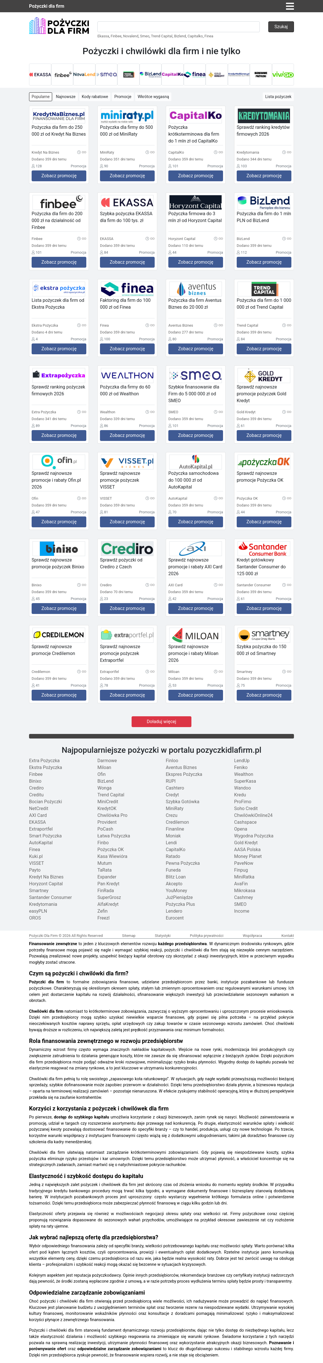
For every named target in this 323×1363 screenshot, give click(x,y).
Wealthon (243, 774)
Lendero (174, 911)
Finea (209, 36)
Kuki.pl (36, 856)
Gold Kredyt (246, 842)
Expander (106, 877)
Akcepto (174, 883)
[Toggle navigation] (290, 6)
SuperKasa (245, 781)
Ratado (173, 856)
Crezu (171, 815)
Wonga (104, 788)
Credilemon (177, 822)
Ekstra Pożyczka (45, 767)
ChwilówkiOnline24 (253, 815)
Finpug (241, 870)
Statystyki (162, 935)
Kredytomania (43, 904)
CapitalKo (175, 849)
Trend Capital (161, 36)
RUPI (171, 781)
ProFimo (242, 801)
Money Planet (248, 856)
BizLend (105, 781)
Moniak (173, 836)
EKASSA (37, 822)
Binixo (35, 781)
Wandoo (242, 788)
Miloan (104, 767)
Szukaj (281, 26)
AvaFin (241, 883)
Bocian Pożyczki (45, 801)
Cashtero (175, 788)
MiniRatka (244, 877)
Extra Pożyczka (44, 760)
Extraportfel (41, 829)
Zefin (102, 911)
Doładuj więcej (161, 721)
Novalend (130, 36)
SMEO (240, 904)
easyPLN (38, 911)
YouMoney (176, 890)
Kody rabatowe (95, 96)
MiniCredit (107, 801)
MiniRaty (174, 808)
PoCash (105, 829)
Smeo (145, 36)
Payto (34, 870)
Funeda (173, 870)
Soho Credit (246, 808)
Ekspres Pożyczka (184, 774)
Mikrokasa (244, 890)
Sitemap (129, 935)
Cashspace (245, 822)
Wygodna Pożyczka (253, 836)
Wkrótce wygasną (153, 96)
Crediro (36, 788)
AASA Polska (247, 849)
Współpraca (252, 935)
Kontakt (287, 935)
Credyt (172, 795)
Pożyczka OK (110, 849)
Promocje (122, 96)
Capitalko (195, 36)
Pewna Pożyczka (183, 863)
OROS (35, 918)
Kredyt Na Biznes (46, 877)
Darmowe (107, 760)
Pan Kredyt (108, 883)
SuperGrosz (109, 897)
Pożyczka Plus (180, 904)
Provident (107, 822)
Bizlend (180, 36)
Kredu (240, 795)
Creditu (36, 795)
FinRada (105, 890)
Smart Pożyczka (45, 836)
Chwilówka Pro (112, 815)
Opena (240, 829)
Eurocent (175, 918)
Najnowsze (65, 96)
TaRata (104, 870)
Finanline (175, 829)
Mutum (104, 863)
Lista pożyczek (278, 96)
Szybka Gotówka (182, 801)
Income (241, 911)
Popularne (41, 96)
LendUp (242, 760)
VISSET (36, 863)
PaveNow (243, 863)
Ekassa (103, 36)
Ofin (101, 774)
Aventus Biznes (181, 767)
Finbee (116, 36)
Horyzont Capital (46, 883)
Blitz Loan (176, 877)
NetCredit (38, 808)
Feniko (241, 767)
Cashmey (243, 897)
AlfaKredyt (107, 904)
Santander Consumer (50, 897)
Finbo (103, 842)
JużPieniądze (179, 897)
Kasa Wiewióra (112, 856)
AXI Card (38, 815)
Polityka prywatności (207, 935)
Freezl (103, 918)
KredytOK (106, 808)
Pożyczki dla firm (46, 6)
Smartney (38, 890)
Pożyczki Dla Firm (43, 935)
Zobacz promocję (59, 175)
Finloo (172, 760)
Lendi (171, 842)
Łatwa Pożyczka (113, 836)
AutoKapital (41, 842)
